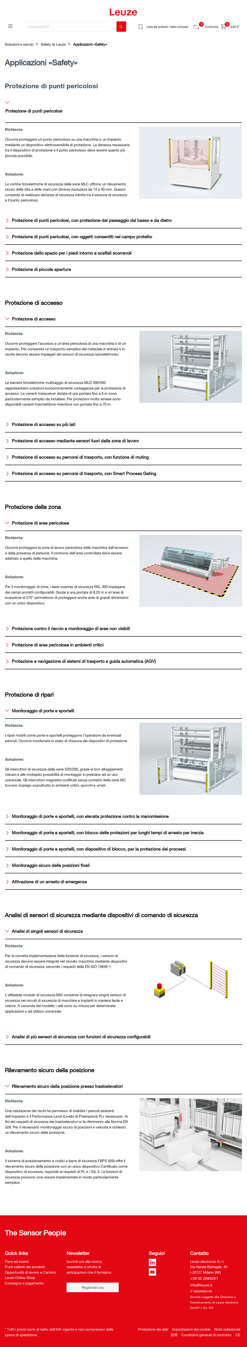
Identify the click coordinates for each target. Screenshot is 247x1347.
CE (237, 1335)
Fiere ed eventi (16, 1261)
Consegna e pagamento (24, 1283)
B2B (174, 1335)
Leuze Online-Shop (20, 1277)
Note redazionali (227, 1329)
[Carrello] (230, 26)
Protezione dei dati (153, 1329)
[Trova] (121, 26)
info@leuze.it (201, 1285)
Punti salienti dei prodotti (25, 1267)
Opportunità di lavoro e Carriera (30, 1272)
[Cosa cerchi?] (71, 26)
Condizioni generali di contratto (206, 1335)
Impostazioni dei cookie (191, 1329)
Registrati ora (92, 1287)
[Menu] (10, 26)
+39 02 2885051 (204, 1278)
